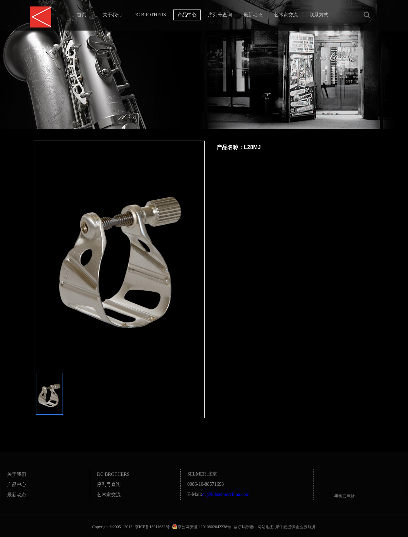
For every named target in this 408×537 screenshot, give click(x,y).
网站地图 (264, 526)
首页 (81, 14)
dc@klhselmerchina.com (226, 494)
